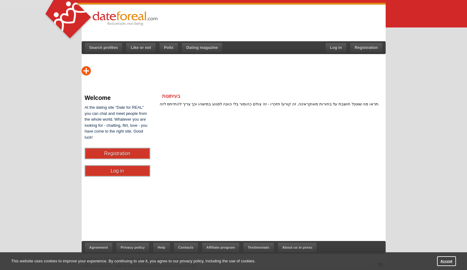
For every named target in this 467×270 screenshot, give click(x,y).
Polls (168, 47)
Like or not (141, 47)
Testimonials (258, 247)
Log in (336, 47)
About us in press (297, 247)
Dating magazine (202, 47)
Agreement (98, 247)
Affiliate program (220, 247)
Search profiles (103, 47)
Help (161, 247)
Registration (366, 47)
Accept (446, 261)
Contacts (186, 247)
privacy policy (191, 261)
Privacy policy (133, 247)
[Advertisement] (274, 21)
